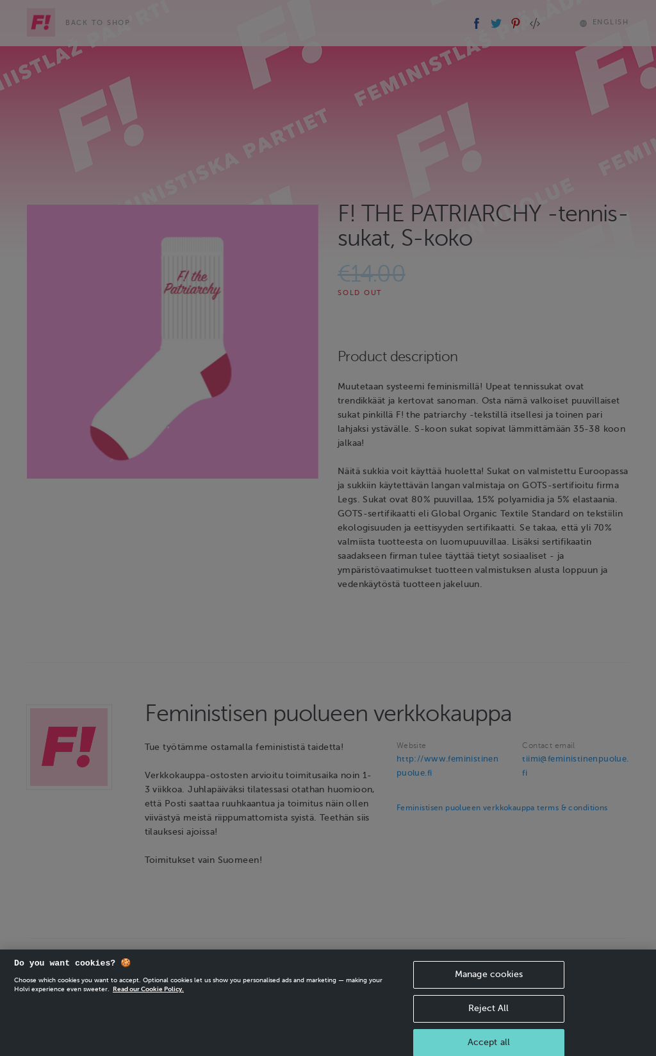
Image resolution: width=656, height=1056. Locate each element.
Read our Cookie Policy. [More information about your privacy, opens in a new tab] (148, 994)
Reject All (488, 1014)
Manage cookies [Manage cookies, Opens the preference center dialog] (489, 980)
